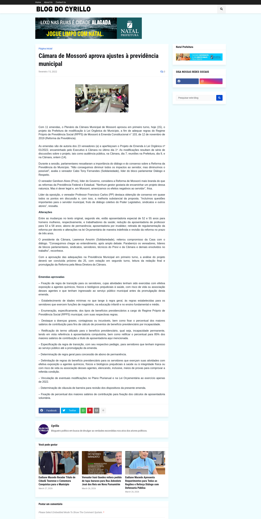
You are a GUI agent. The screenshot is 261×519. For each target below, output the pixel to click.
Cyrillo (55, 426)
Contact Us (61, 2)
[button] (221, 9)
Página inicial (45, 48)
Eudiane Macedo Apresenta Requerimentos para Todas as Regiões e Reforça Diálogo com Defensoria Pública (142, 482)
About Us (48, 2)
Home (38, 2)
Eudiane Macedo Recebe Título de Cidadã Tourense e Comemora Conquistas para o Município (57, 481)
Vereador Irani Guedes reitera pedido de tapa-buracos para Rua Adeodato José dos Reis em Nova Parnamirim (102, 481)
